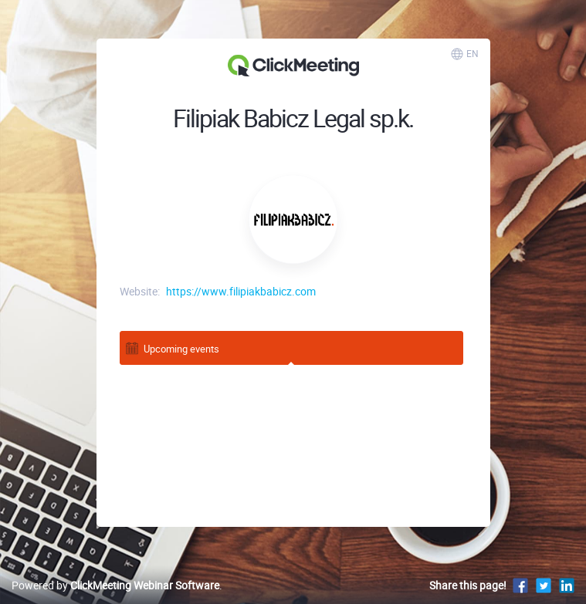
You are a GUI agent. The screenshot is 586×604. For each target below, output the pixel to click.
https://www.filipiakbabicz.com (241, 291)
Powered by (115, 585)
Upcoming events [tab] (171, 347)
